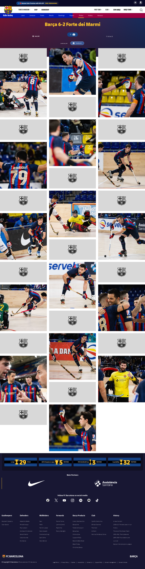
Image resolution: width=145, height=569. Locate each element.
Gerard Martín (24, 534)
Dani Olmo (42, 537)
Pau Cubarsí (23, 527)
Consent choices (123, 561)
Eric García (23, 540)
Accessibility (81, 561)
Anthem (94, 530)
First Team (97, 10)
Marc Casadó (43, 530)
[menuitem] (140, 2)
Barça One (76, 524)
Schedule (32, 15)
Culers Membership (78, 520)
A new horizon (117, 520)
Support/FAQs (77, 537)
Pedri (41, 524)
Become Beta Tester (78, 540)
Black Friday (76, 543)
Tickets (42, 15)
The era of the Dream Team (121, 530)
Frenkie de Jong (44, 534)
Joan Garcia (5, 524)
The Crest (94, 527)
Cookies (73, 561)
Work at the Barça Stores (99, 534)
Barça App (76, 530)
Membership (45, 10)
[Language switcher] (135, 2)
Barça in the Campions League (122, 543)
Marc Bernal (43, 540)
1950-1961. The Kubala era (121, 534)
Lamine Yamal (60, 524)
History (90, 15)
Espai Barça (116, 10)
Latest (23, 15)
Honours (100, 15)
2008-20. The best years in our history (122, 525)
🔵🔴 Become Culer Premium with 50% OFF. (37, 3)
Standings (61, 15)
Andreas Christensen (26, 530)
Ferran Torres (60, 520)
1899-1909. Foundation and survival (121, 538)
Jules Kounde (24, 537)
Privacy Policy (65, 561)
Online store (76, 534)
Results (51, 15)
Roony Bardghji (60, 530)
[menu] (141, 2)
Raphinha (59, 527)
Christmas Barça (77, 547)
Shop (35, 10)
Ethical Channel (96, 524)
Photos (81, 15)
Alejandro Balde (24, 520)
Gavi (40, 520)
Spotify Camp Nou (97, 520)
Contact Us (89, 561)
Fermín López (43, 527)
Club (106, 10)
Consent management (110, 561)
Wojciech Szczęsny (7, 520)
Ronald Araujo (24, 524)
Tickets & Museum (23, 10)
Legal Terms (56, 561)
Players (71, 15)
